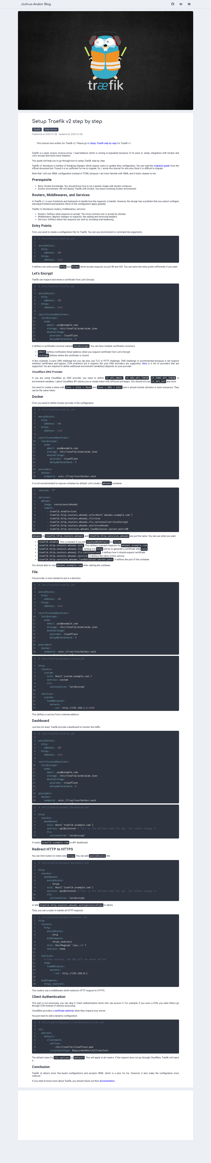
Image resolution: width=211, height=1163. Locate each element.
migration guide (59, 168)
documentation (122, 1100)
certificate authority (79, 1030)
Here (76, 374)
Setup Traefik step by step (118, 143)
